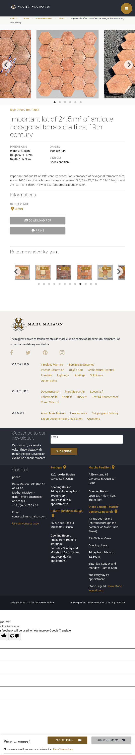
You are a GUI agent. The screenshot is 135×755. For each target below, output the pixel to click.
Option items (49, 380)
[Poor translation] (14, 636)
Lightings (63, 375)
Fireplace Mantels (52, 364)
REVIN (16, 208)
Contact (121, 602)
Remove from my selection (111, 740)
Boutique (59, 467)
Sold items (96, 375)
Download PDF (37, 220)
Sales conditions (96, 602)
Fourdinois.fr (49, 397)
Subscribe (64, 451)
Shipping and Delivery (105, 413)
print (37, 230)
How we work (78, 413)
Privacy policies (78, 602)
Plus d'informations (63, 749)
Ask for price (69, 740)
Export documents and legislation (61, 418)
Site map (111, 602)
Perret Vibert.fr (50, 402)
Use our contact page (25, 523)
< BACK (13, 18)
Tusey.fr (82, 397)
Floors (61, 18)
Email (54, 437)
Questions (93, 418)
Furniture (46, 375)
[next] (128, 64)
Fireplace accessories (81, 364)
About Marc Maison (53, 413)
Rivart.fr (67, 397)
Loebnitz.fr (97, 391)
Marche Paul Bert (102, 467)
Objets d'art (76, 369)
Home (26, 18)
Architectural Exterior (101, 369)
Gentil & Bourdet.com (104, 397)
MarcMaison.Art (75, 391)
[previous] (6, 64)
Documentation (50, 391)
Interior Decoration (43, 18)
